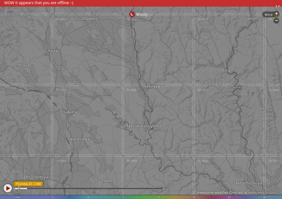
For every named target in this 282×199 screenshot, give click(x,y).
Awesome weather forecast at (236, 192)
